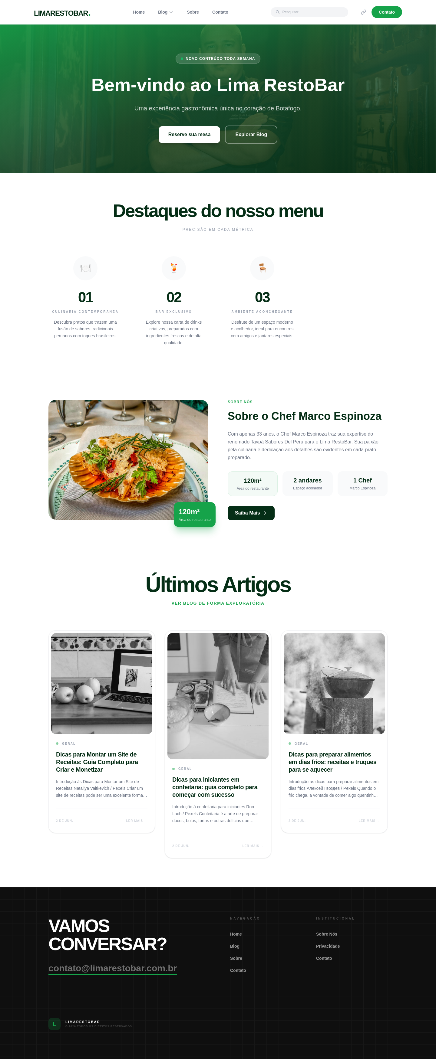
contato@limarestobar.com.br (112, 968)
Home (139, 12)
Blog (165, 12)
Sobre (193, 12)
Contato (220, 12)
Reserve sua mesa (189, 134)
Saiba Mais (251, 512)
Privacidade (328, 946)
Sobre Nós (326, 934)
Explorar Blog (251, 134)
